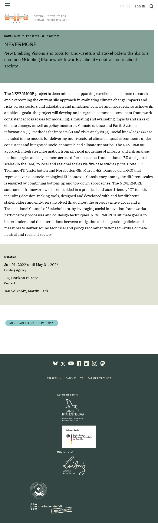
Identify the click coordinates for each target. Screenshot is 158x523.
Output (19, 36)
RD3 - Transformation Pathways (31, 323)
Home (7, 36)
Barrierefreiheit (99, 378)
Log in (140, 6)
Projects (32, 36)
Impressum (54, 378)
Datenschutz (74, 378)
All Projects (51, 36)
